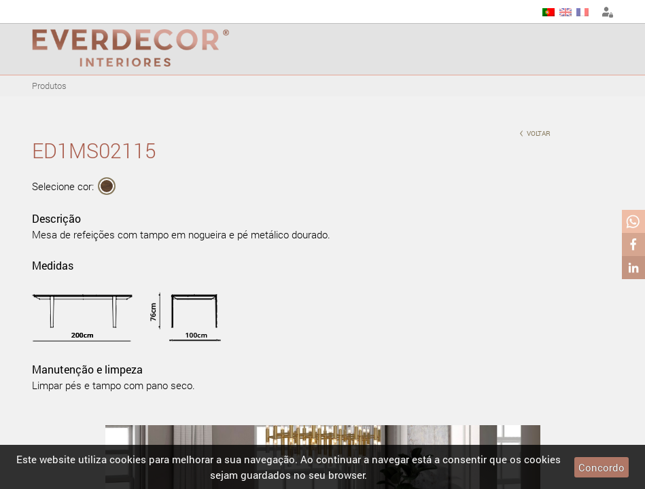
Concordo (601, 467)
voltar (535, 132)
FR (582, 12)
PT (548, 12)
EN (565, 12)
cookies (127, 459)
